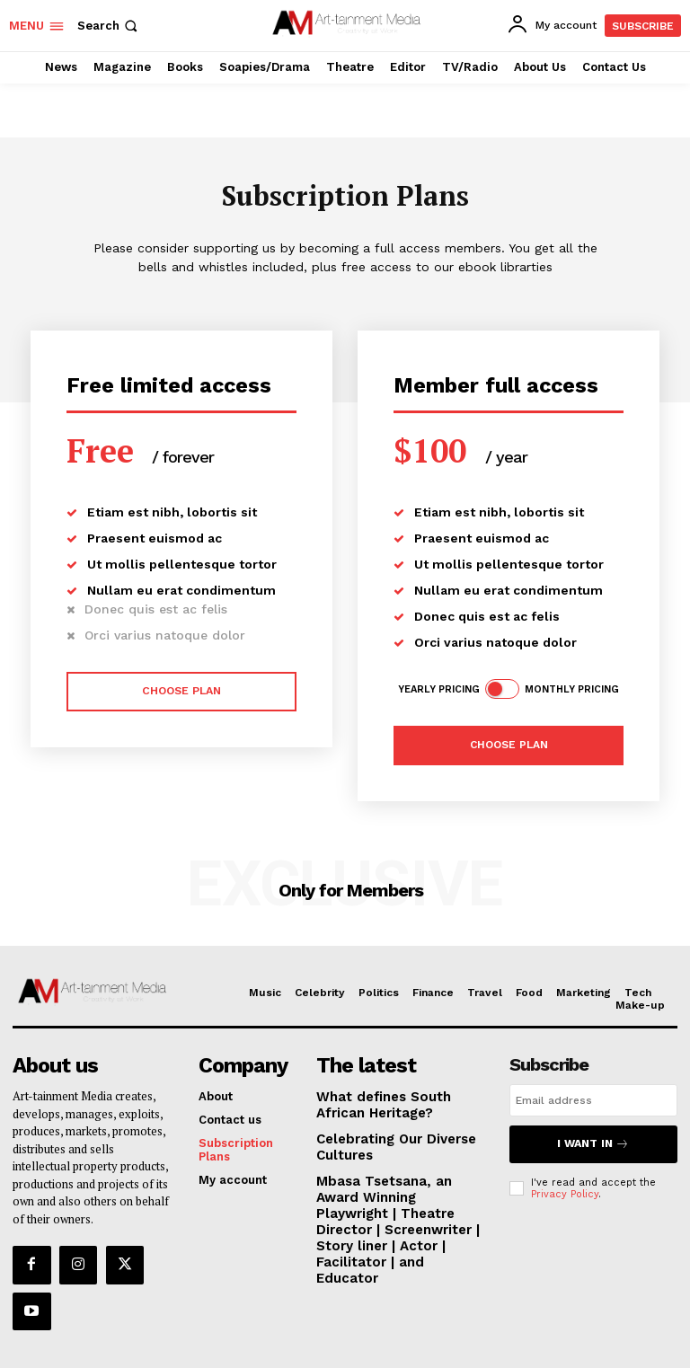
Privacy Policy (564, 1187)
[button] (109, 25)
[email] (593, 1099)
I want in (593, 1140)
